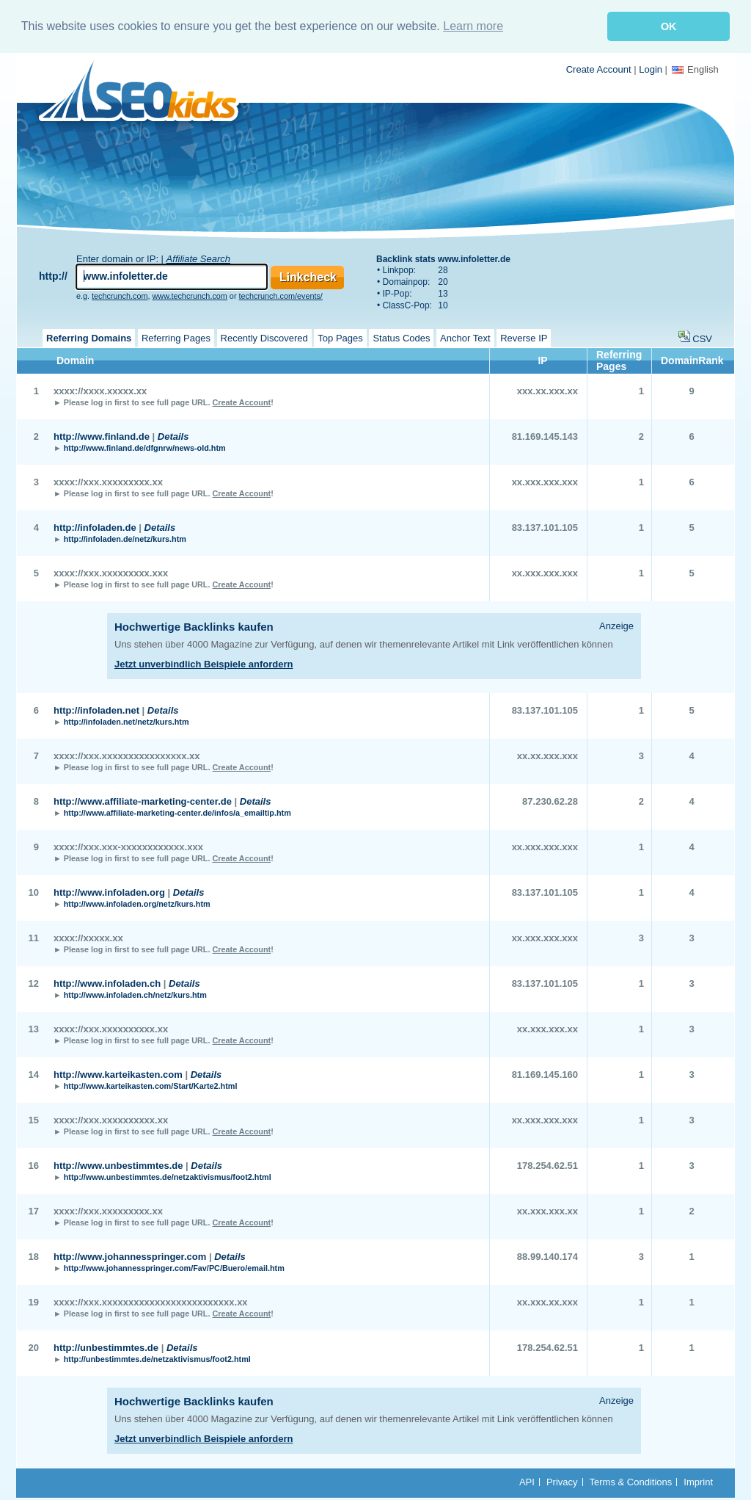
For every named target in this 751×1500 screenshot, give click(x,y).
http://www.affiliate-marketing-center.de (143, 799)
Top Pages (340, 336)
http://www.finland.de (102, 435)
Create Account (598, 67)
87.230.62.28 (550, 799)
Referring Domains (88, 336)
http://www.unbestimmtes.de (118, 1164)
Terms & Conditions (631, 1480)
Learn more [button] (473, 26)
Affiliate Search (198, 257)
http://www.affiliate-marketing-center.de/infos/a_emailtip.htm (177, 811)
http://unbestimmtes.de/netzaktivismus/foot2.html (157, 1357)
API (527, 1480)
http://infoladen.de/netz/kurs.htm (125, 537)
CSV (702, 337)
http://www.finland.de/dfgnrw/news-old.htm (145, 446)
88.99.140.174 (547, 1255)
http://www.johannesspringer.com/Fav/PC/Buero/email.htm (174, 1266)
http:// (53, 274)
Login (650, 67)
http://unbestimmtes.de (106, 1346)
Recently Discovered (264, 336)
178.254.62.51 (547, 1164)
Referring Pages (176, 336)
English (695, 67)
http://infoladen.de (95, 526)
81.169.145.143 (545, 435)
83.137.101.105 (545, 526)
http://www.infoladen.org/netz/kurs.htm (137, 902)
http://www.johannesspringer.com (130, 1255)
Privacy (562, 1480)
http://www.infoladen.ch (107, 982)
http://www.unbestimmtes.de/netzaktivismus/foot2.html (167, 1175)
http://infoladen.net (96, 708)
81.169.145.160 (545, 1073)
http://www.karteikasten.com (118, 1073)
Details (173, 435)
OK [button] (669, 26)
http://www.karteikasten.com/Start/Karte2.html (151, 1084)
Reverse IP (523, 336)
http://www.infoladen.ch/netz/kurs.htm (135, 993)
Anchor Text (465, 336)
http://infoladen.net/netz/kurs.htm (126, 720)
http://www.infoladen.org (109, 890)
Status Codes (401, 336)
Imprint (698, 1480)
